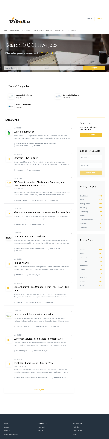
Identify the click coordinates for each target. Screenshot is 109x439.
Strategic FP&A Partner (26, 148)
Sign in (89, 19)
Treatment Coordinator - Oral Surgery (33, 353)
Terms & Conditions (11, 425)
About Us (7, 421)
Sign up (99, 19)
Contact (6, 417)
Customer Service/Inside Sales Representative (38, 329)
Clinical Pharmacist (24, 122)
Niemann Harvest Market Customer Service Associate (42, 202)
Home (6, 414)
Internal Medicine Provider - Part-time (34, 304)
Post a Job (91, 125)
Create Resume (78, 421)
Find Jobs (94, 68)
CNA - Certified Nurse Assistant (30, 227)
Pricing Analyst (21, 253)
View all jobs (39, 380)
